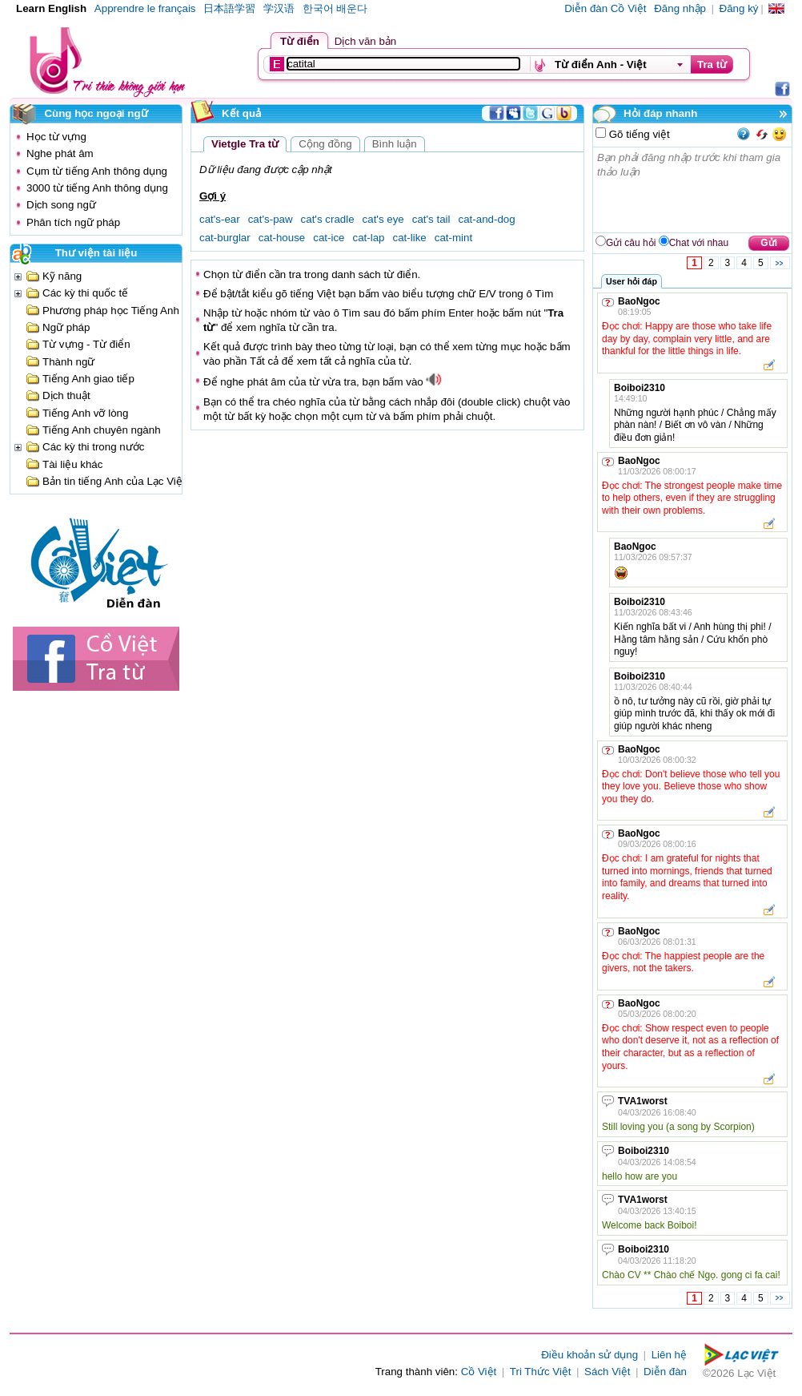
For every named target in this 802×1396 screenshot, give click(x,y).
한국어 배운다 (335, 8)
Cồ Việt (479, 1372)
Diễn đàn (665, 1372)
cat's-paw (270, 219)
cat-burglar (225, 238)
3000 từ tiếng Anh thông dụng (97, 188)
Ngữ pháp (66, 327)
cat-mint (453, 238)
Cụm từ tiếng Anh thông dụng (96, 171)
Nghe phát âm (60, 153)
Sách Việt (607, 1372)
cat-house (282, 238)
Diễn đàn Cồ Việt (605, 8)
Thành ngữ (68, 362)
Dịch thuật (66, 395)
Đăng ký (739, 8)
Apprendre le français (145, 8)
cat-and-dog (487, 219)
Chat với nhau (698, 242)
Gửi (768, 242)
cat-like (410, 238)
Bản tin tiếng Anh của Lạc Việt (114, 481)
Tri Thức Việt (540, 1372)
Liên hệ (669, 1355)
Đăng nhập (680, 8)
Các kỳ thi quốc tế (85, 293)
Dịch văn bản (365, 41)
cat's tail (431, 219)
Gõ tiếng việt (638, 134)
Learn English (51, 8)
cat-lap (369, 238)
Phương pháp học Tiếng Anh (110, 311)
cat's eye (383, 219)
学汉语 (279, 8)
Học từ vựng (56, 137)
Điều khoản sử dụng (589, 1355)
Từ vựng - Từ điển (86, 344)
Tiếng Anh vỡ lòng (85, 413)
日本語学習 (229, 8)
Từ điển (299, 41)
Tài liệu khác (72, 464)
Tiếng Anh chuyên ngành (101, 430)
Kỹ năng (62, 276)
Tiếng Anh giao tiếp (88, 379)
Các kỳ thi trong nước (93, 447)
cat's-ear (219, 219)
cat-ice (328, 238)
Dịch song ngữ (61, 205)
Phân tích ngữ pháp (73, 222)
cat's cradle (328, 219)
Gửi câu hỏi (631, 242)
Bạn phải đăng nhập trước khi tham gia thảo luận (693, 190)
